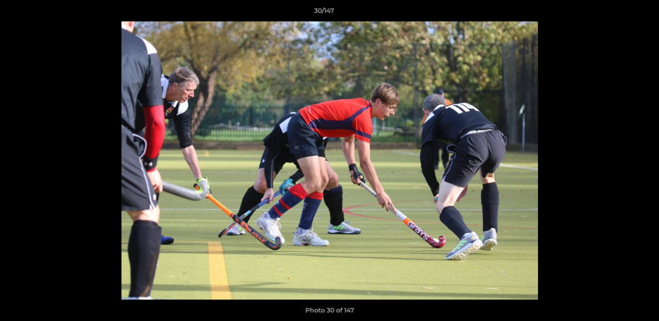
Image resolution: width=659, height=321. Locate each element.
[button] (621, 13)
